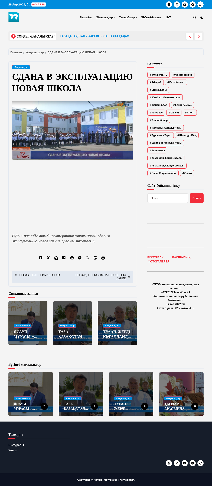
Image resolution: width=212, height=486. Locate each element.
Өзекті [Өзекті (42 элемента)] (188, 173)
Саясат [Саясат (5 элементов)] (175, 112)
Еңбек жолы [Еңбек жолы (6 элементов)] (159, 89)
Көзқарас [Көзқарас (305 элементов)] (157, 112)
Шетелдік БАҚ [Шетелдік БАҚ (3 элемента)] (187, 135)
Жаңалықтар (105, 17)
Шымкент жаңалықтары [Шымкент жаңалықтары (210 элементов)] (167, 142)
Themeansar (126, 479)
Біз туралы (16, 445)
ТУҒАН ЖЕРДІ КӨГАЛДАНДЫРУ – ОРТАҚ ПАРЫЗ (117, 339)
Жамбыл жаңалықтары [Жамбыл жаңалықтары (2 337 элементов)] (166, 97)
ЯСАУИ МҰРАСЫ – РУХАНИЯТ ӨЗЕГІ (25, 339)
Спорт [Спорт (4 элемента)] (190, 112)
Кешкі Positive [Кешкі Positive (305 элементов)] (183, 105)
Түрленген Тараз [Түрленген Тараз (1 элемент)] (161, 135)
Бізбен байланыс (151, 17)
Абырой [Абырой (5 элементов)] (156, 82)
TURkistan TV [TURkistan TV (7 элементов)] (159, 74)
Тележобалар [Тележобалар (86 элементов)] (160, 120)
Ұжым (12, 450)
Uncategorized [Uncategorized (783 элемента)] (183, 74)
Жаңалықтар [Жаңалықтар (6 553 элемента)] (159, 105)
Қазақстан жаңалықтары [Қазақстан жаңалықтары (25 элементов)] (167, 158)
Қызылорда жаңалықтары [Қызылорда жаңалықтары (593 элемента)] (168, 165)
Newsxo (109, 479)
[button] (198, 36)
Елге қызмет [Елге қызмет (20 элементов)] (177, 82)
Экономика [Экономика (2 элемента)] (158, 150)
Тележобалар (128, 17)
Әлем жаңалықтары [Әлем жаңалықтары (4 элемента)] (164, 173)
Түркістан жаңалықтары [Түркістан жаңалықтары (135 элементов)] (166, 127)
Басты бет (86, 17)
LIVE (168, 17)
